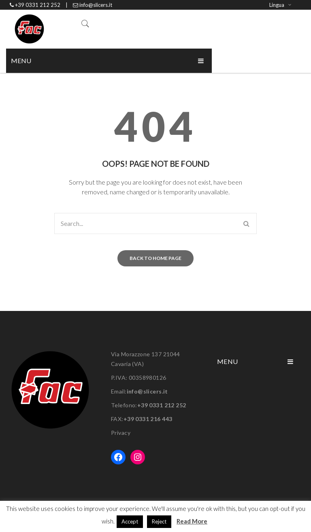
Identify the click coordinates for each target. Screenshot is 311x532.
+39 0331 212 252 (161, 405)
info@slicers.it (147, 391)
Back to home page (155, 258)
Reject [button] (159, 521)
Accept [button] (129, 521)
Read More (192, 521)
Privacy (120, 432)
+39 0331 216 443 (148, 418)
